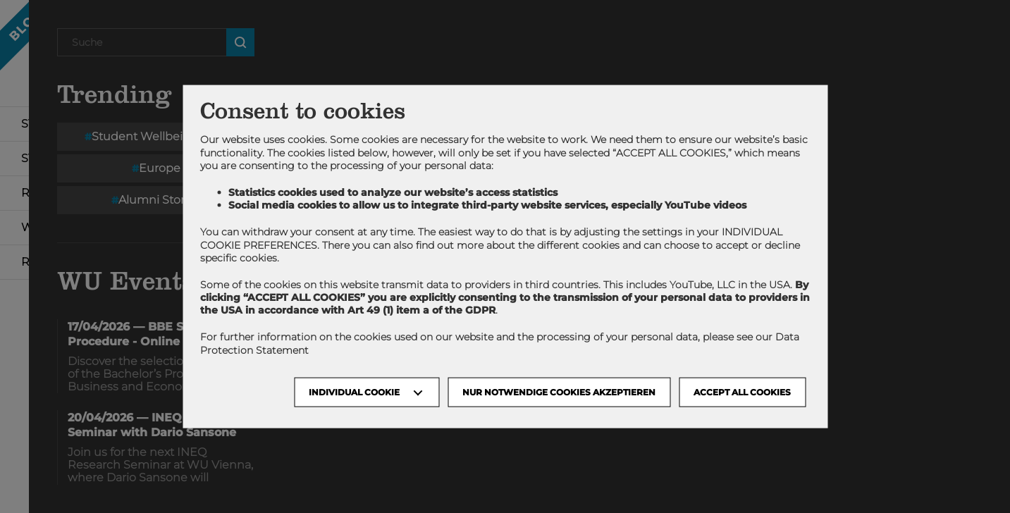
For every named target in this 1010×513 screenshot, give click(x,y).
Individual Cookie (354, 391)
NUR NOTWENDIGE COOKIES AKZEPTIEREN (558, 391)
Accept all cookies (742, 391)
